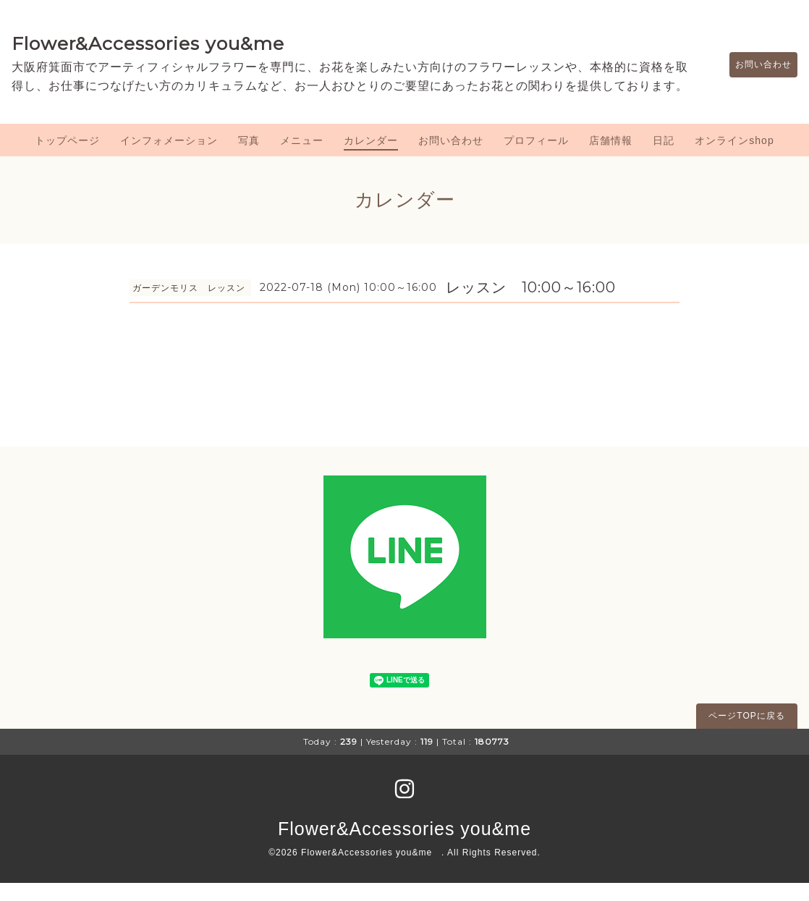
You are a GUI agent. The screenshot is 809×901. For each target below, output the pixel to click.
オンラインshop (734, 159)
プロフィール (536, 159)
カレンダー (371, 159)
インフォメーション (169, 159)
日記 (663, 159)
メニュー (301, 159)
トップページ (67, 159)
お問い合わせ (756, 74)
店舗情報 (610, 159)
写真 (249, 159)
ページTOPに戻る (746, 734)
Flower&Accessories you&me (148, 43)
